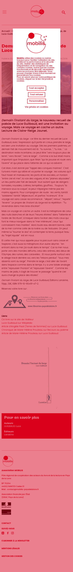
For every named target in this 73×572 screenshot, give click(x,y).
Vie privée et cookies (36, 107)
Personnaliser (36, 101)
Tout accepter (36, 88)
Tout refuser (36, 94)
